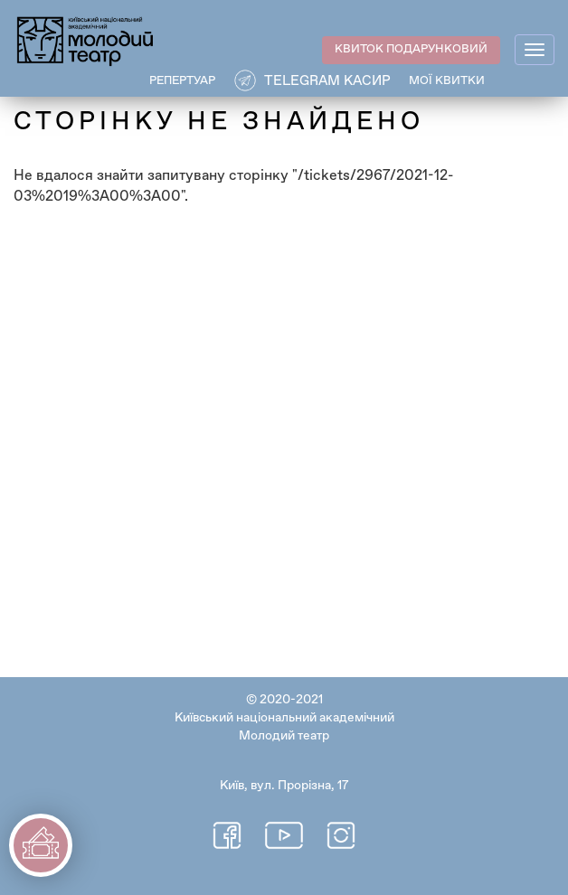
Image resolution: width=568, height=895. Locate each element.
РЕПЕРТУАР (182, 81)
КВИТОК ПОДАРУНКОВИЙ (411, 49)
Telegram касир (327, 81)
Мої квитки (447, 81)
